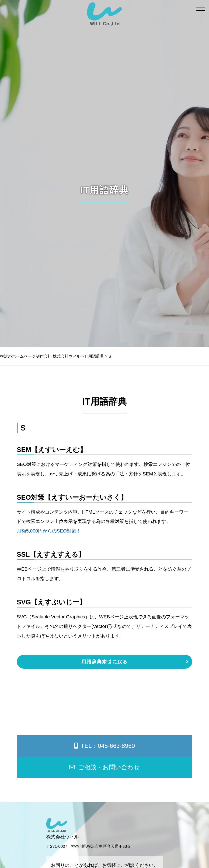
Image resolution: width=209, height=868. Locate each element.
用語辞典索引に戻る (104, 661)
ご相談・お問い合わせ (104, 767)
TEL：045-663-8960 (104, 746)
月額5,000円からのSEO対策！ (49, 530)
